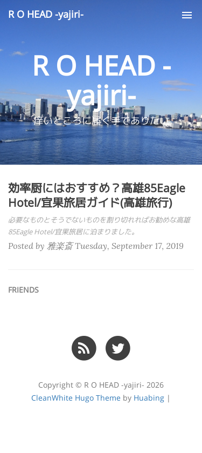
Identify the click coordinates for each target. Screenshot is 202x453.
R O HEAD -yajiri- (45, 14)
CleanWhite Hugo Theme (76, 398)
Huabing (149, 398)
